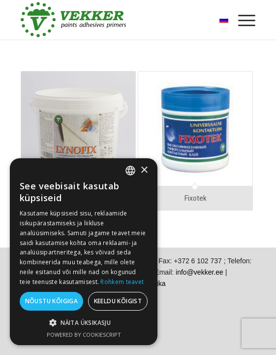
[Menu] (241, 19)
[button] (84, 322)
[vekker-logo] (114, 19)
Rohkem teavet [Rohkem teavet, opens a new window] (122, 282)
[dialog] (83, 251)
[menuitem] (241, 19)
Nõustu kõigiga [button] (51, 301)
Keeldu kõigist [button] (118, 301)
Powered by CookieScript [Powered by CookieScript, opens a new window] (84, 334)
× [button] (144, 170)
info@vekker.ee (199, 272)
